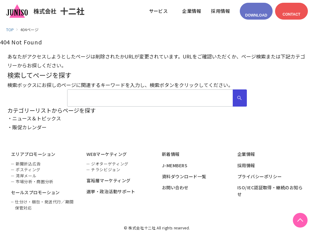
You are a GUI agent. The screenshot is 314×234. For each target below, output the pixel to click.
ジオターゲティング (109, 164)
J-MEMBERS (174, 165)
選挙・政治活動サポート (110, 191)
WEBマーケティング (106, 154)
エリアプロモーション (33, 154)
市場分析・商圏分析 (34, 181)
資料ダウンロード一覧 (184, 176)
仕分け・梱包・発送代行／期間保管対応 (44, 205)
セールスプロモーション (35, 192)
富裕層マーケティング (108, 180)
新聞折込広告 (28, 164)
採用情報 (246, 165)
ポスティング (28, 169)
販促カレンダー (29, 127)
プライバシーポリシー (259, 176)
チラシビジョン (106, 169)
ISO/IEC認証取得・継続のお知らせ (270, 190)
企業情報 (246, 154)
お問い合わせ (175, 187)
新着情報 (171, 154)
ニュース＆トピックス (36, 118)
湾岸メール (26, 176)
